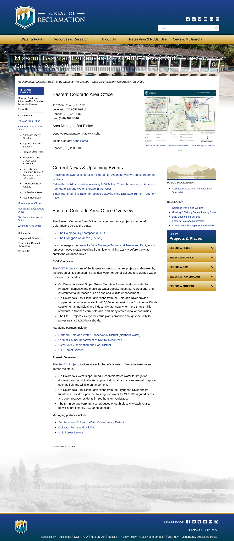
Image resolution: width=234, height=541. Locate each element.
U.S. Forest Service (71, 350)
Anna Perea (80, 140)
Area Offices (25, 115)
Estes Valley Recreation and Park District (84, 345)
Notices (112, 536)
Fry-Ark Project (68, 364)
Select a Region (181, 248)
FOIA (85, 536)
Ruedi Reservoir (32, 197)
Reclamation (26, 81)
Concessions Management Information (193, 225)
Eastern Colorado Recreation (188, 221)
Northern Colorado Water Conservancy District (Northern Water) (99, 335)
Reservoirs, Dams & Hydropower (29, 245)
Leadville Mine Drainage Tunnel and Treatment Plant (112, 245)
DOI (76, 536)
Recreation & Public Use (148, 39)
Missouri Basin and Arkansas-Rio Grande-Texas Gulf (70, 81)
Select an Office (181, 257)
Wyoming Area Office (29, 225)
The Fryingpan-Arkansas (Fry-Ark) (80, 238)
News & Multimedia (187, 39)
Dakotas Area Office (29, 120)
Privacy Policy (128, 536)
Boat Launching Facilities (186, 216)
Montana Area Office (29, 203)
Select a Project (182, 286)
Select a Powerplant (185, 276)
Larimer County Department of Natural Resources (90, 340)
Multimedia (24, 233)
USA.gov (173, 536)
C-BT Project (66, 268)
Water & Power (32, 39)
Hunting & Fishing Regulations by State (194, 212)
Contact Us (24, 251)
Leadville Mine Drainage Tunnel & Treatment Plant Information (33, 174)
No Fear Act (98, 536)
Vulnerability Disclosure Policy (199, 536)
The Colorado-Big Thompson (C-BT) (82, 233)
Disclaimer (65, 536)
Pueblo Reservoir (32, 192)
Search (216, 28)
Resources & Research (70, 39)
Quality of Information (152, 536)
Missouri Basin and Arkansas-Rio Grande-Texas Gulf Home (30, 101)
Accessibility (48, 536)
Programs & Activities (30, 238)
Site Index (211, 530)
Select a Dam (179, 267)
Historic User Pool (33, 152)
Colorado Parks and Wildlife (76, 427)
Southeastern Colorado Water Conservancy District (91, 422)
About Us (108, 39)
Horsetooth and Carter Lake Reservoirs (31, 160)
